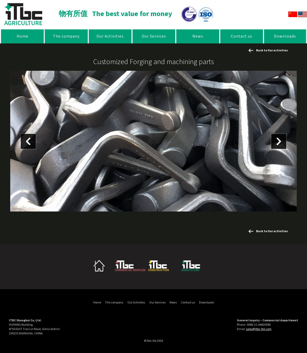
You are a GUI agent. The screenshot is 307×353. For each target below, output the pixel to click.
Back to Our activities (272, 50)
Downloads (285, 36)
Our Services (154, 36)
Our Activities (110, 36)
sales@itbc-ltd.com (258, 329)
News (197, 36)
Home (22, 36)
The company (66, 36)
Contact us (241, 36)
